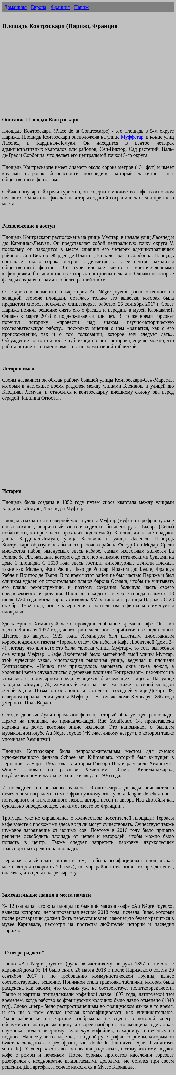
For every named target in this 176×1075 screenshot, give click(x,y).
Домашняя (15, 7)
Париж (81, 7)
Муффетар (132, 137)
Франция (60, 7)
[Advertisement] (88, 76)
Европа (38, 7)
